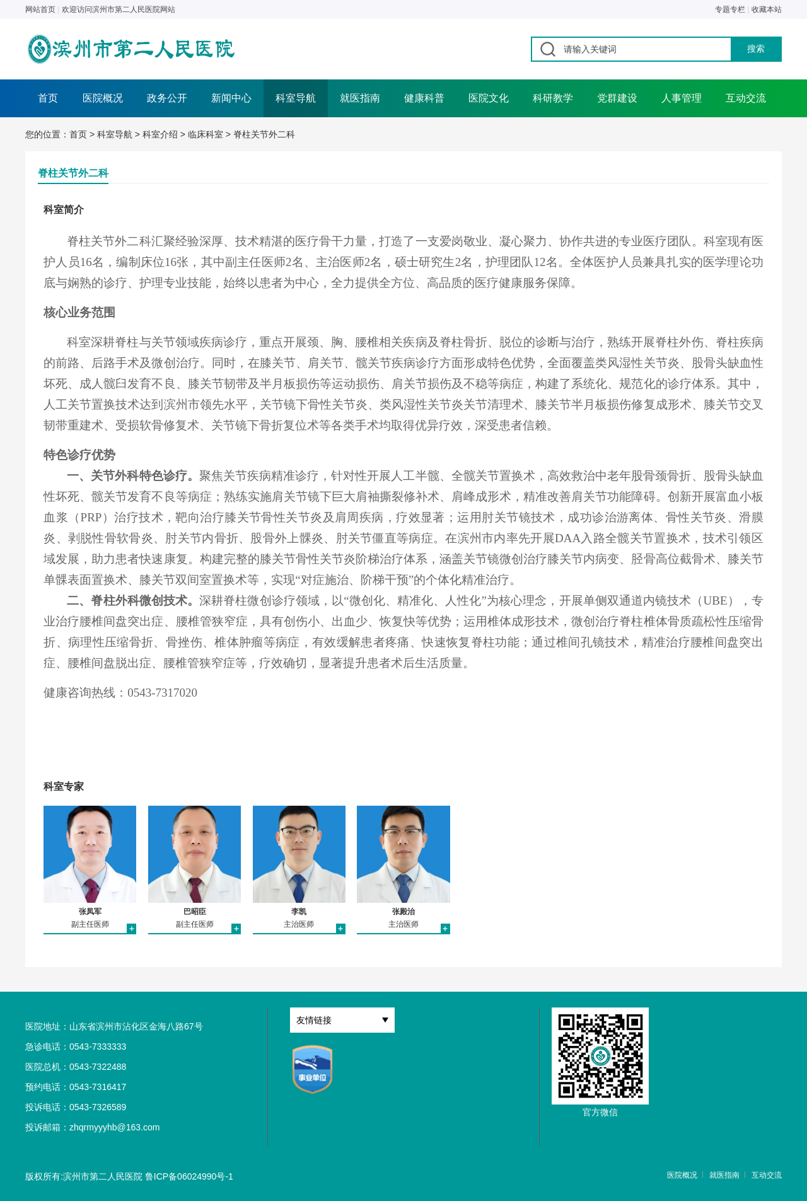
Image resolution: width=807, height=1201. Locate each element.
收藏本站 (767, 9)
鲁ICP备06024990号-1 (189, 1176)
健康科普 (424, 98)
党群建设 (617, 98)
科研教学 (553, 98)
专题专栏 (730, 9)
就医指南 (360, 98)
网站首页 (40, 9)
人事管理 (681, 98)
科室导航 (296, 98)
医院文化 (488, 98)
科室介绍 (160, 134)
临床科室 (205, 134)
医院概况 (103, 98)
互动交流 (746, 98)
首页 (48, 98)
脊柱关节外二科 (264, 134)
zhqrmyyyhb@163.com (114, 1127)
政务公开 (167, 98)
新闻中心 (231, 98)
